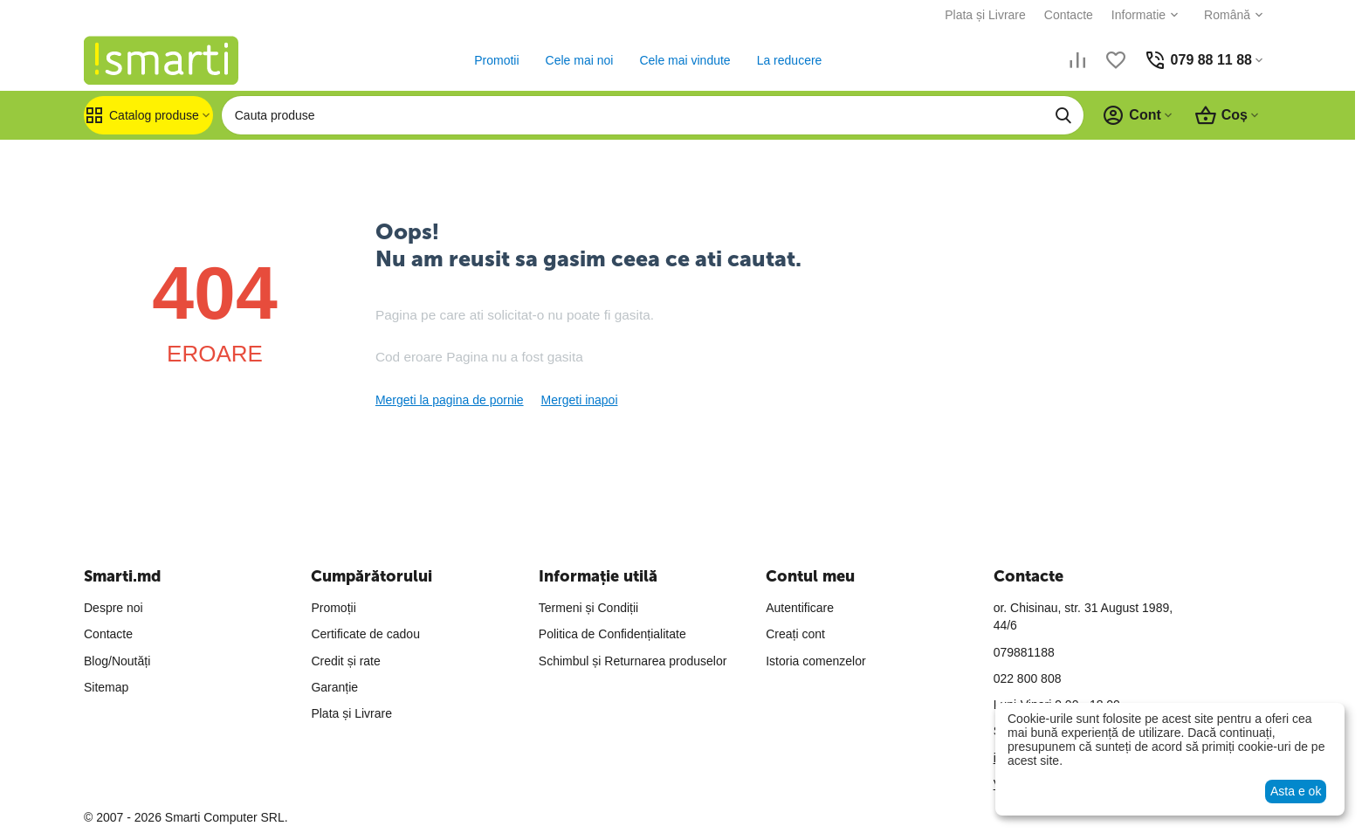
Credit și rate (345, 661)
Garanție (334, 687)
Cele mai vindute (684, 60)
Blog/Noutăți (117, 661)
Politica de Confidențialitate (612, 634)
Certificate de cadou (365, 634)
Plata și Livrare (985, 15)
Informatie (1138, 15)
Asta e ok (1295, 791)
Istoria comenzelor (815, 661)
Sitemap (106, 687)
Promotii (496, 60)
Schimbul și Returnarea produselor (633, 661)
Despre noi (113, 608)
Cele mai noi (580, 60)
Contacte (1068, 15)
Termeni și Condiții (588, 608)
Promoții (333, 608)
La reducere (789, 60)
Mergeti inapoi (579, 400)
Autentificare (800, 608)
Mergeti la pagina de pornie (449, 400)
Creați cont (795, 634)
